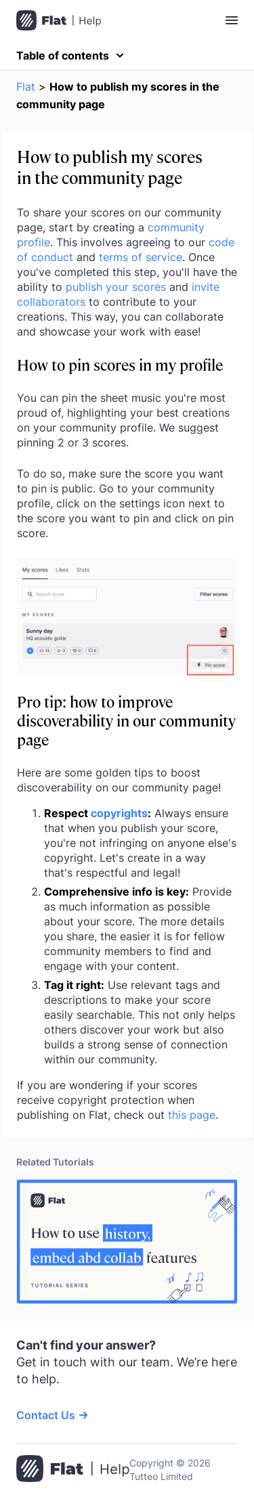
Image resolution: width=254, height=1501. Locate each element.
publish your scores (116, 287)
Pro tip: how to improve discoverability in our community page (126, 720)
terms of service (140, 257)
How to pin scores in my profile (120, 364)
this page (191, 1115)
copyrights (119, 813)
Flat (25, 86)
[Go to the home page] (72, 1470)
